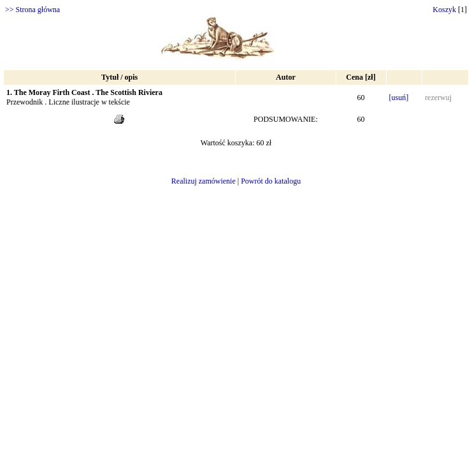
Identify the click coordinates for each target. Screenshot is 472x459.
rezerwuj (438, 97)
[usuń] (399, 97)
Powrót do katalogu (271, 181)
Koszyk (444, 9)
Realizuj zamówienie (203, 181)
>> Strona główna (32, 9)
